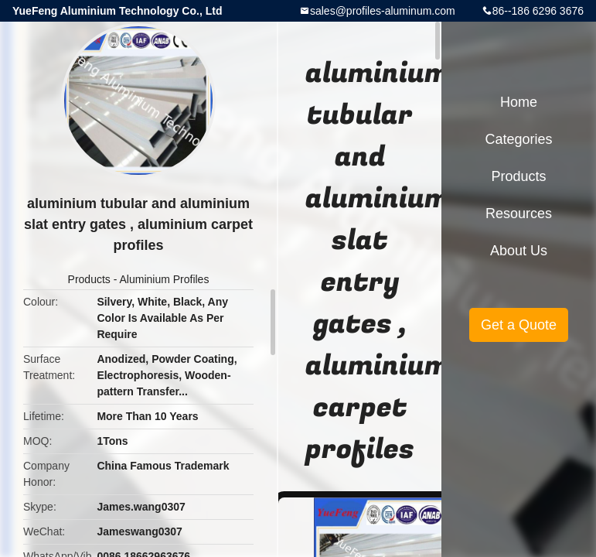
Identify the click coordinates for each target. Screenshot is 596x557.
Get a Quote (519, 325)
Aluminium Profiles (164, 279)
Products (89, 279)
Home (518, 102)
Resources (518, 213)
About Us (518, 250)
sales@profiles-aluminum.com (382, 11)
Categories (518, 139)
